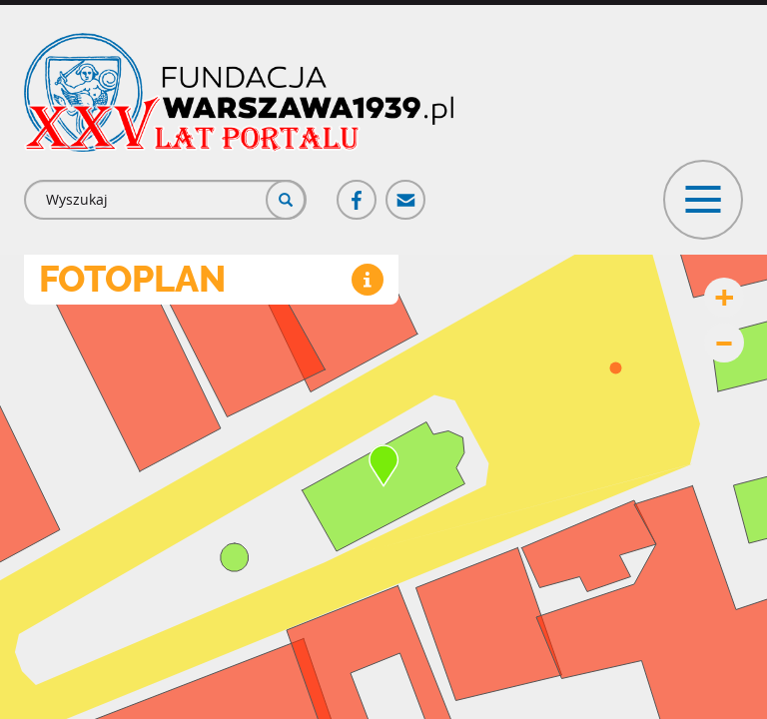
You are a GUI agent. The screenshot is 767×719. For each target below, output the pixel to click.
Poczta (406, 191)
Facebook (358, 191)
